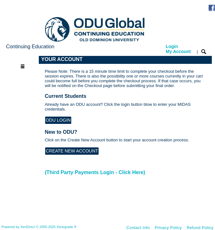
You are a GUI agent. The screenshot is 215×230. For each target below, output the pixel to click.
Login (178, 49)
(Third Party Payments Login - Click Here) (95, 172)
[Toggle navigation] (22, 59)
